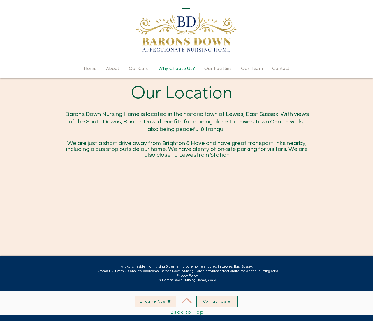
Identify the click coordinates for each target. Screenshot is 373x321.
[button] (155, 301)
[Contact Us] (217, 301)
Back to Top (187, 312)
